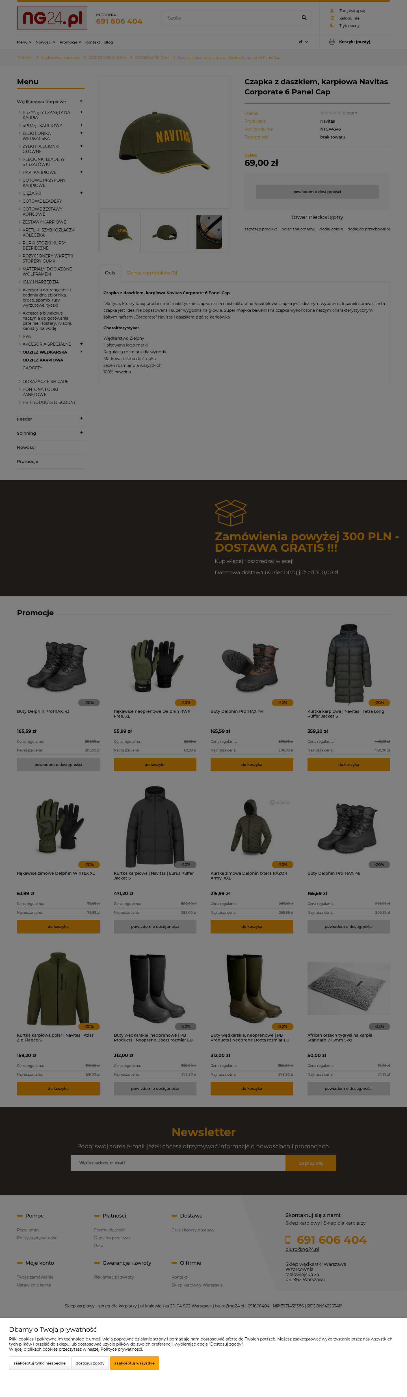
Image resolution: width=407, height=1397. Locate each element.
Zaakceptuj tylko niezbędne (40, 1363)
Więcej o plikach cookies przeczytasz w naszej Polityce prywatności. (76, 1349)
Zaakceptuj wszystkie (134, 1363)
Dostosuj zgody (90, 1363)
